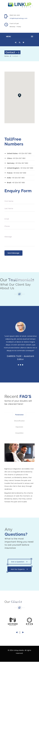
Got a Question (19, 562)
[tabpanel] (21, 342)
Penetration (19, 415)
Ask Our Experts (19, 569)
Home (6, 56)
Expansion (19, 427)
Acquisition (19, 433)
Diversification (19, 421)
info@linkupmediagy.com (18, 18)
